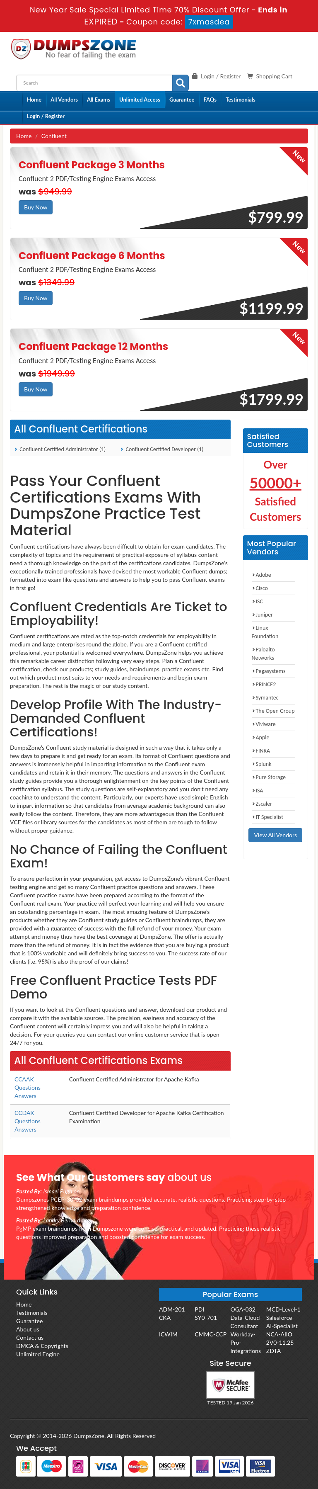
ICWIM (168, 1334)
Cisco (260, 588)
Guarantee (182, 99)
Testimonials (240, 99)
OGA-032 (243, 1309)
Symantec (265, 697)
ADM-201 (172, 1309)
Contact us (29, 1337)
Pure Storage (269, 777)
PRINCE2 (264, 684)
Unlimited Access (139, 99)
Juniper (262, 614)
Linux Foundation (265, 632)
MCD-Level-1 (283, 1309)
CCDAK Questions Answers (27, 1121)
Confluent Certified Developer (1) (161, 449)
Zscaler (262, 803)
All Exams (98, 99)
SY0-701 (206, 1317)
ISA (257, 790)
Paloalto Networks (263, 653)
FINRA (261, 750)
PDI (199, 1309)
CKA (165, 1317)
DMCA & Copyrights (42, 1345)
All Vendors (64, 99)
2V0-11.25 (280, 1342)
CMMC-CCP (210, 1334)
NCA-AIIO (279, 1334)
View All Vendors (275, 834)
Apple (261, 737)
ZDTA (273, 1350)
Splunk (262, 764)
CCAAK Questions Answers (27, 1087)
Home (34, 99)
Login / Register (46, 116)
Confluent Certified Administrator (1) (60, 449)
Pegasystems (269, 671)
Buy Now (35, 207)
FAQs (209, 99)
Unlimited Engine (38, 1354)
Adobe (261, 574)
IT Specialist (268, 817)
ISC (257, 601)
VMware (264, 724)
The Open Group (273, 710)
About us (27, 1329)
